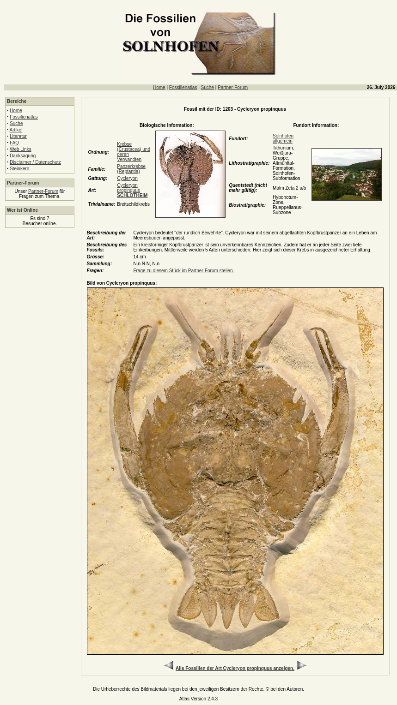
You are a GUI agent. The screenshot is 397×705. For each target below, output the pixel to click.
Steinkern (19, 168)
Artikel (16, 129)
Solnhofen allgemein (283, 138)
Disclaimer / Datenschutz (35, 162)
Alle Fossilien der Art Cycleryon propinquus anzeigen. (235, 668)
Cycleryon (127, 178)
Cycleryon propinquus (132, 190)
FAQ (14, 142)
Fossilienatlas (183, 87)
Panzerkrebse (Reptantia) (131, 169)
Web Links (20, 149)
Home (159, 87)
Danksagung (23, 155)
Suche (207, 87)
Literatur (18, 136)
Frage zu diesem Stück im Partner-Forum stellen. (183, 270)
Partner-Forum (233, 87)
